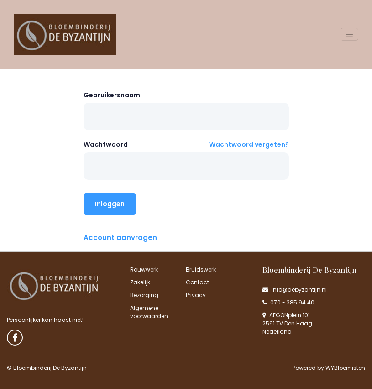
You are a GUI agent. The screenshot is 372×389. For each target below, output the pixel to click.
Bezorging (144, 295)
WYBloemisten (345, 368)
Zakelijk (140, 282)
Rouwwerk (144, 269)
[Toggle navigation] (349, 34)
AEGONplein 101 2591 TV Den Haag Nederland (287, 323)
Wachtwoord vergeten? (249, 144)
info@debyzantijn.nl (294, 289)
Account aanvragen (120, 237)
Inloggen (110, 203)
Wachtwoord (106, 144)
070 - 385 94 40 (288, 302)
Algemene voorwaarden (149, 312)
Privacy (196, 295)
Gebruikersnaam (112, 95)
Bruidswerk (201, 269)
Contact (197, 282)
